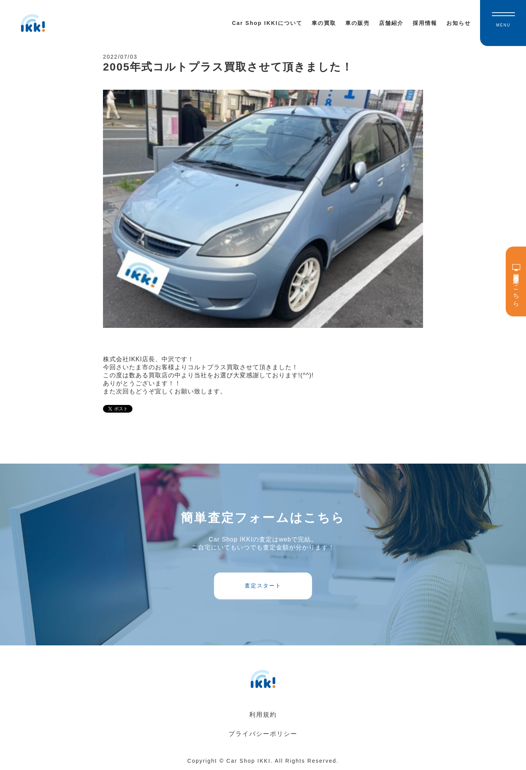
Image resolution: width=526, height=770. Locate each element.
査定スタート (263, 585)
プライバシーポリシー (263, 734)
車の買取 (324, 23)
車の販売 (357, 23)
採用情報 (425, 23)
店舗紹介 (391, 23)
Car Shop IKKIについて (267, 23)
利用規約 (263, 714)
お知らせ (458, 23)
